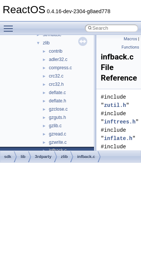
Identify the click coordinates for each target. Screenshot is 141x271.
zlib (46, 43)
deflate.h (57, 101)
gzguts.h (57, 117)
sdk (7, 156)
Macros (130, 39)
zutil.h (115, 105)
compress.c (60, 67)
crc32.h (56, 84)
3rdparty (43, 156)
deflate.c (57, 92)
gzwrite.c (58, 142)
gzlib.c (55, 125)
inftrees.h (119, 121)
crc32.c (56, 76)
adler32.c (58, 59)
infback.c (86, 156)
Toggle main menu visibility (10, 25)
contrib (55, 51)
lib (23, 156)
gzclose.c (58, 109)
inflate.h (118, 138)
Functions (130, 47)
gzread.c (57, 134)
